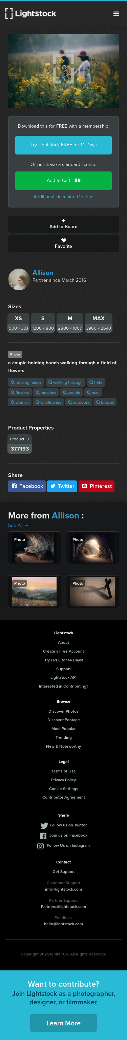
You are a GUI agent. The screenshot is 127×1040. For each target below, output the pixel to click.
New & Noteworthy (63, 746)
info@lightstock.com (63, 889)
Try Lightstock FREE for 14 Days (63, 144)
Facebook (27, 486)
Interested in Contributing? (63, 686)
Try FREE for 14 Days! (63, 660)
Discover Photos (63, 711)
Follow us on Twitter (68, 825)
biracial (105, 402)
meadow (46, 392)
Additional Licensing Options (63, 196)
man (93, 392)
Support (63, 669)
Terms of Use (63, 771)
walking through (65, 382)
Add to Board (63, 224)
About (63, 642)
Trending (64, 737)
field (95, 382)
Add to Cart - (64, 180)
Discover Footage (63, 720)
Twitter (62, 486)
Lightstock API (63, 677)
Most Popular (63, 728)
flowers (20, 392)
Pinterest (96, 486)
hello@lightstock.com (63, 924)
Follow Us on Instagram (68, 845)
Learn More (63, 1023)
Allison (43, 273)
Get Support (63, 871)
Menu (116, 13)
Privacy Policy (63, 780)
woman (20, 402)
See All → (18, 525)
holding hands (26, 382)
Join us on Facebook (68, 835)
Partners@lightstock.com (63, 906)
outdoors (78, 402)
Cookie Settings (63, 788)
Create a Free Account (63, 651)
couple (71, 392)
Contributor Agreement (63, 797)
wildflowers (48, 402)
